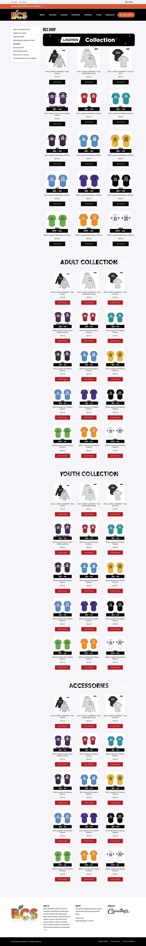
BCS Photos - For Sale (21, 55)
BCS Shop (16, 44)
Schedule (88, 15)
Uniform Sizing (18, 37)
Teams (98, 15)
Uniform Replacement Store (23, 40)
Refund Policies (103, 941)
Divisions (52, 15)
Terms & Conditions (129, 941)
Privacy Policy (115, 941)
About (42, 15)
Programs (75, 15)
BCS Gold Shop (18, 48)
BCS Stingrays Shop (20, 51)
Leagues (64, 15)
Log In (14, 2)
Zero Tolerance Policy (21, 29)
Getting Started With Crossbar (24, 58)
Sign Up (23, 2)
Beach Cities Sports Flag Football (26, 6)
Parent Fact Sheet (20, 33)
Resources (110, 15)
